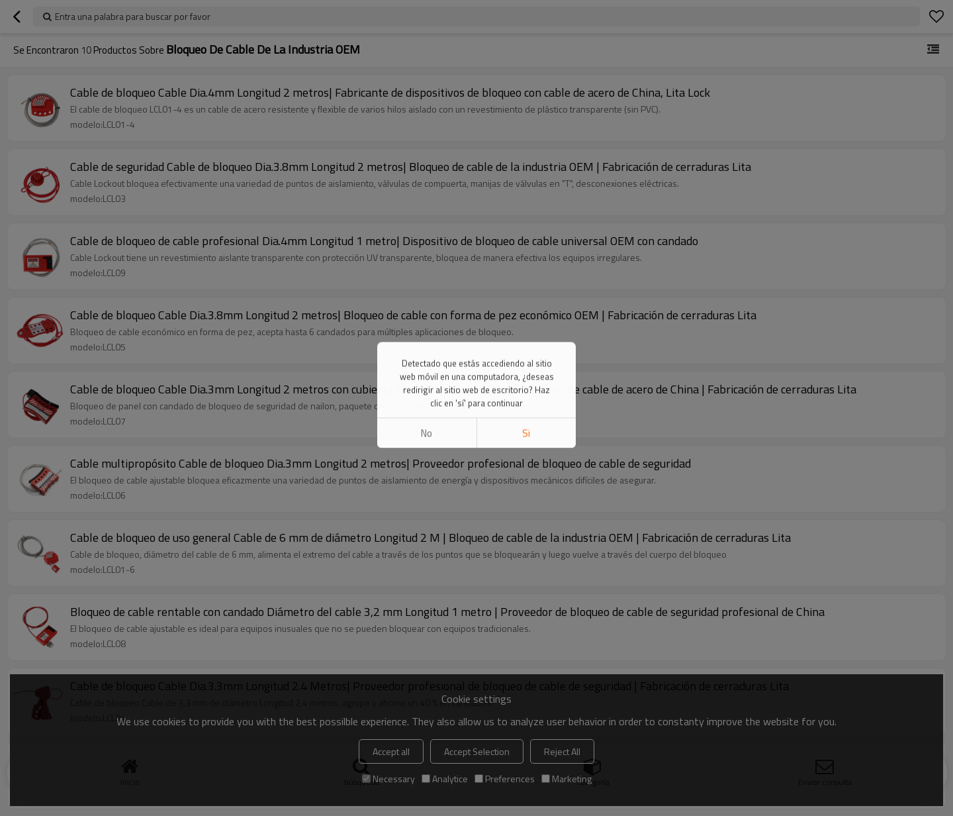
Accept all (391, 751)
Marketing (566, 779)
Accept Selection (477, 751)
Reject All (562, 751)
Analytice (445, 779)
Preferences (505, 779)
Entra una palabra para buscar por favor (132, 16)
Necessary (388, 779)
